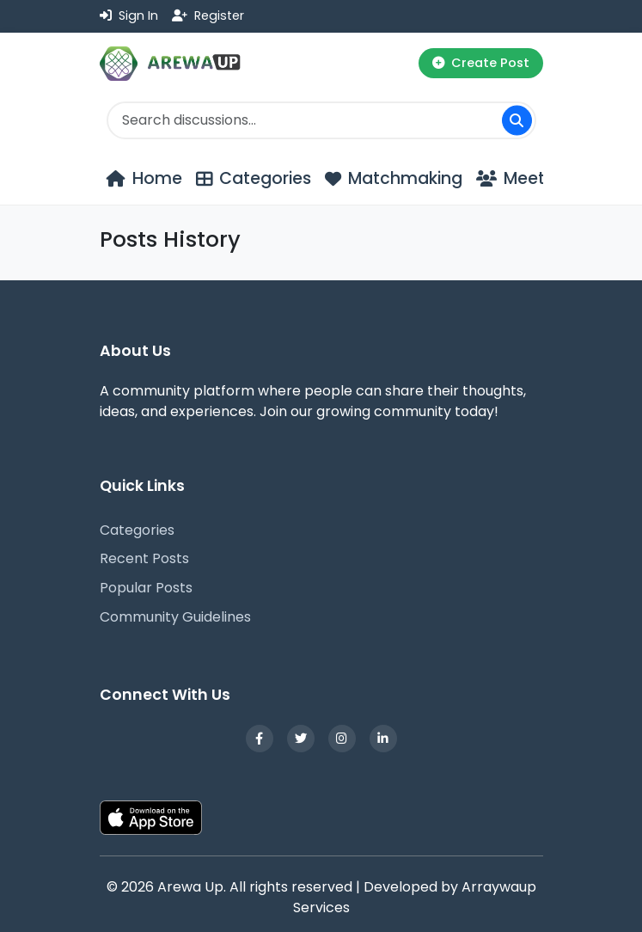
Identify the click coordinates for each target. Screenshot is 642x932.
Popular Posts (146, 588)
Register (208, 15)
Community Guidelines (175, 617)
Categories (137, 530)
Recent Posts (144, 558)
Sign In (129, 15)
